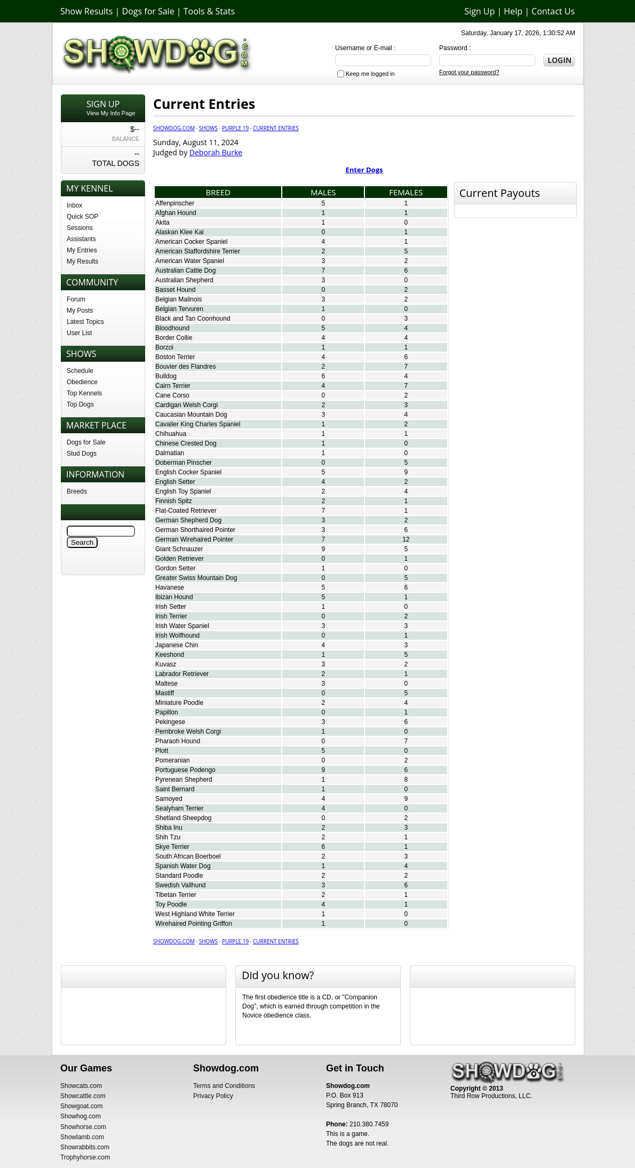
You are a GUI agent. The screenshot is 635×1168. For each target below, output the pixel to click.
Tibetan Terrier (175, 895)
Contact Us (553, 11)
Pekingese (170, 722)
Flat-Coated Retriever (186, 510)
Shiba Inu (168, 827)
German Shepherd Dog (188, 520)
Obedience (82, 382)
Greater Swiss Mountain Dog (196, 578)
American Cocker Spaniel (191, 241)
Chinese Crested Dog (186, 443)
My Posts (80, 310)
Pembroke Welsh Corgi (188, 731)
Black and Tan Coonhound (193, 318)
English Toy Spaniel (183, 491)
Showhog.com (80, 1116)
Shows (208, 128)
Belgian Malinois (178, 299)
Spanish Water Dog (183, 866)
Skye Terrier (172, 847)
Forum (76, 299)
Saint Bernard (174, 789)
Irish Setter (170, 606)
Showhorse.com (83, 1127)
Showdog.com (174, 128)
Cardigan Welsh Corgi (186, 405)
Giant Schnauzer (179, 549)
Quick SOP (82, 216)
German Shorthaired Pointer (195, 530)
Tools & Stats (209, 11)
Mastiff (164, 693)
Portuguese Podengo (185, 770)
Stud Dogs (82, 453)
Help (513, 11)
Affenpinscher (174, 203)
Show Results (86, 11)
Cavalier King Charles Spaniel (197, 424)
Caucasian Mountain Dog (191, 414)
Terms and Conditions (224, 1086)
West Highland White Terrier (195, 914)
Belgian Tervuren (179, 309)
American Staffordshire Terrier (197, 251)
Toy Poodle (171, 904)
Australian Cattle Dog (185, 270)
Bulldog (166, 376)
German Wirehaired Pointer (194, 539)
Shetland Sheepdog (183, 818)
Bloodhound (172, 328)
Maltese (166, 683)
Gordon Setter (175, 568)
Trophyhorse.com (85, 1157)
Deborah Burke (215, 152)
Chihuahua (170, 434)
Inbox (74, 205)
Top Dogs (80, 404)
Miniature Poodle (179, 702)
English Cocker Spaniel (188, 472)
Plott (161, 750)
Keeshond (169, 654)
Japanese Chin (176, 645)
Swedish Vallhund (180, 885)
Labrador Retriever (182, 674)
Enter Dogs (364, 169)
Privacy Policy (213, 1096)
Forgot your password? (469, 72)
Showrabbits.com (84, 1147)
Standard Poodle (179, 875)
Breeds (77, 491)
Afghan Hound (175, 213)
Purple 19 (235, 128)
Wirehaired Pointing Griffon (193, 923)
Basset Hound (175, 289)
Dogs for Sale (148, 11)
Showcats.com (81, 1086)
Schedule (80, 371)
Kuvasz (165, 664)
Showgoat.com (81, 1106)
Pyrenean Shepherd (183, 779)
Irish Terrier (171, 616)
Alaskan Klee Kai (179, 232)
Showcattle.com (83, 1096)
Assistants (81, 239)
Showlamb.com (82, 1137)
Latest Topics (85, 321)
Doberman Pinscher (183, 462)
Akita (162, 222)
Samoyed (168, 798)
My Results (82, 261)
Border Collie (173, 337)
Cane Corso (172, 395)
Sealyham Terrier (179, 808)
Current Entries (276, 128)
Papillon (166, 712)
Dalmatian (169, 453)
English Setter (175, 482)
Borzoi (164, 347)
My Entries (82, 250)
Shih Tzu (167, 837)
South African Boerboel (188, 856)
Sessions (80, 228)
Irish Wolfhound (177, 635)
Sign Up (479, 11)
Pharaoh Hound (177, 741)
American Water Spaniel (189, 261)
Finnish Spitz (173, 501)
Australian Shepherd (184, 280)
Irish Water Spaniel (182, 626)
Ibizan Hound (174, 597)
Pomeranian (172, 760)
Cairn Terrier (172, 386)
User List (79, 333)
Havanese (169, 587)
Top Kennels (84, 393)
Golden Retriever (179, 558)
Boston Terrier (175, 357)
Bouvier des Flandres (185, 366)
